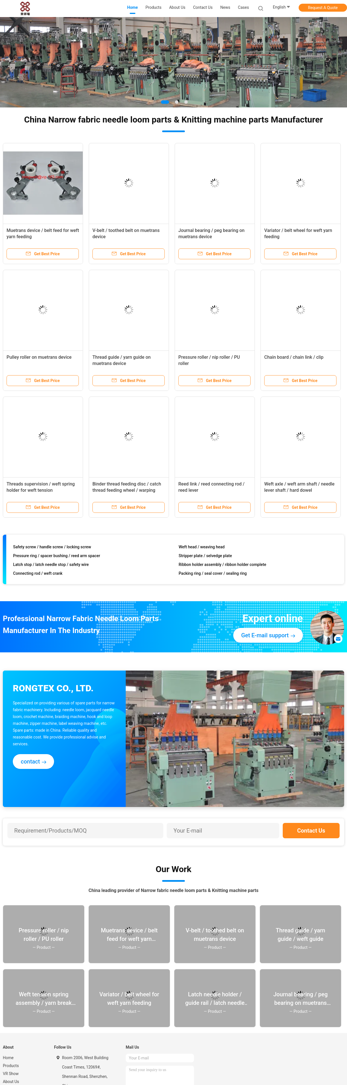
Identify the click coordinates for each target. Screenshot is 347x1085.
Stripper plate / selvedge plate (205, 557)
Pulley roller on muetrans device (39, 357)
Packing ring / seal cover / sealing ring (213, 574)
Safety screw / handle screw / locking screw (52, 548)
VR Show (11, 1073)
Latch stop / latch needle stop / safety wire (51, 565)
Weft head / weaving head (202, 548)
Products (11, 1065)
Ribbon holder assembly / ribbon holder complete (222, 565)
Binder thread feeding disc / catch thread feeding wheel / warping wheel (126, 490)
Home (8, 1057)
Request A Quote (323, 7)
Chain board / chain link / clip (293, 357)
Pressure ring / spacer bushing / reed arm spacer (56, 557)
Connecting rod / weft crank (38, 574)
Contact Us (311, 830)
